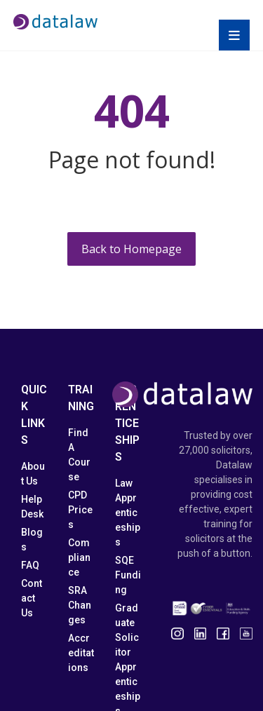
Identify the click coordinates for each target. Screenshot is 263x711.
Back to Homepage (131, 249)
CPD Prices (80, 509)
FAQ (30, 565)
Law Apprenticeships (127, 513)
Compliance (79, 557)
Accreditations (81, 652)
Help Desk (32, 507)
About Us (33, 474)
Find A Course (79, 454)
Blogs (32, 540)
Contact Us (31, 598)
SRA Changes (79, 605)
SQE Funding (128, 575)
